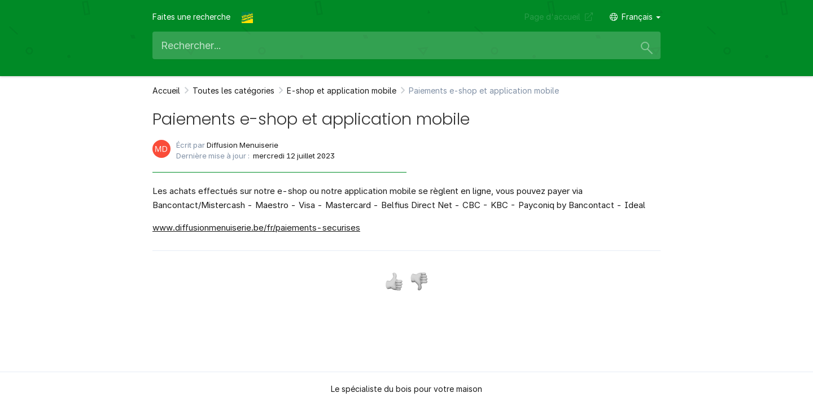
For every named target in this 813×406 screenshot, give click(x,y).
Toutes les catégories (233, 90)
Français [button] (635, 16)
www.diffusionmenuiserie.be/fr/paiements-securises (256, 227)
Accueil (166, 90)
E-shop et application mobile (341, 90)
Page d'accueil (558, 16)
